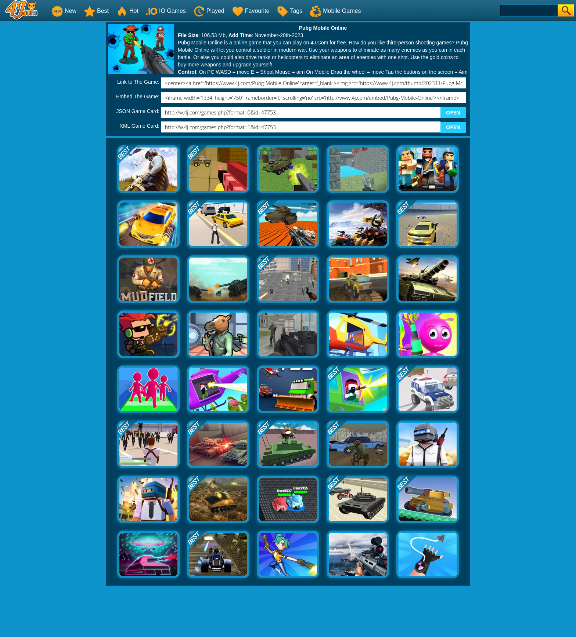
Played (208, 11)
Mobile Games (335, 11)
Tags (289, 11)
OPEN (453, 112)
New (63, 11)
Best (96, 11)
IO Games (166, 11)
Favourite (251, 11)
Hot (127, 11)
